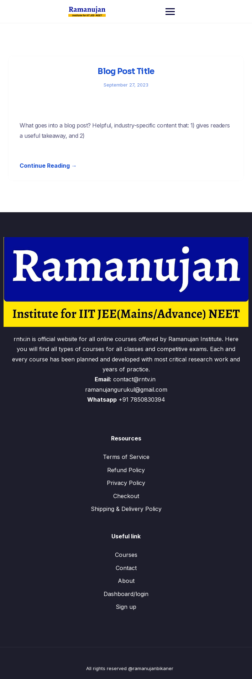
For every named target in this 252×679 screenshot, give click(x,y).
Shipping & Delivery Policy (126, 508)
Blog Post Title (126, 71)
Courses (126, 554)
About (126, 580)
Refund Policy (126, 470)
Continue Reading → (48, 165)
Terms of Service (126, 456)
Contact (126, 567)
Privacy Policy (126, 482)
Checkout (126, 496)
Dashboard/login (126, 593)
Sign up (126, 606)
